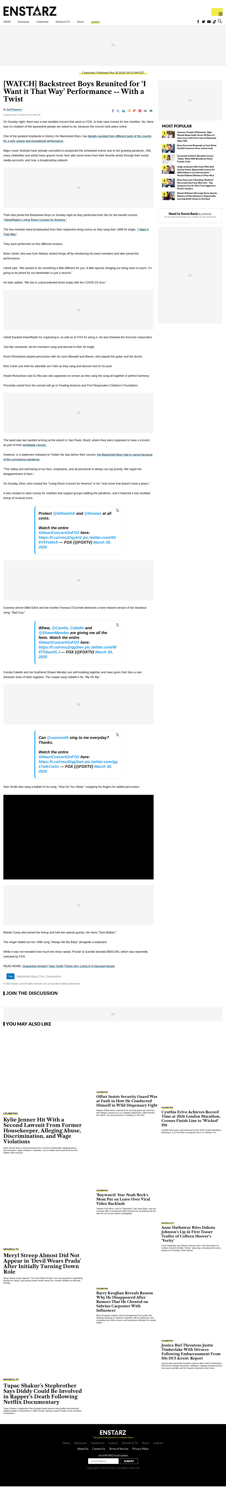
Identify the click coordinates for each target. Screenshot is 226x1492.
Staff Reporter (14, 115)
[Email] (145, 116)
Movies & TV (85, 24)
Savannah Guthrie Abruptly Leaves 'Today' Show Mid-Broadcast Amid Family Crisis (195, 164)
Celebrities (57, 24)
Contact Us (98, 1454)
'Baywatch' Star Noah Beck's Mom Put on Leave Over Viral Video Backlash (123, 1204)
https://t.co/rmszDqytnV (60, 543)
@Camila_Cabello (68, 633)
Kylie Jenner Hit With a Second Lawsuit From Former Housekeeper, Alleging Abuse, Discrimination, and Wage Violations (42, 1136)
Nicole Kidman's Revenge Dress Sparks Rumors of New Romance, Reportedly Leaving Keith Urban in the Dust (197, 201)
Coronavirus (53, 982)
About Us (82, 1454)
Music (109, 24)
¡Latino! (129, 24)
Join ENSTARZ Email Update (113, 1461)
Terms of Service (118, 1454)
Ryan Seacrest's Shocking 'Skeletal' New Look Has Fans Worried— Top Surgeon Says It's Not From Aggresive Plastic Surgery (196, 189)
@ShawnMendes (54, 638)
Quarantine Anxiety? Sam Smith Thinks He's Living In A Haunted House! (68, 971)
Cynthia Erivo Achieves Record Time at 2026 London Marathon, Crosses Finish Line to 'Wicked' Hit (190, 1124)
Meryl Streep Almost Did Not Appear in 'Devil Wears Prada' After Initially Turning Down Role (42, 1269)
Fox (41, 982)
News (66, 1448)
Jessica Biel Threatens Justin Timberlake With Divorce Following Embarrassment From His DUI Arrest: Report (191, 1357)
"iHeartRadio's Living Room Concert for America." (35, 225)
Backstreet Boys (27, 982)
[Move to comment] (151, 116)
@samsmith (58, 743)
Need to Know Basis (183, 219)
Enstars (29, 10)
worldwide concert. (35, 450)
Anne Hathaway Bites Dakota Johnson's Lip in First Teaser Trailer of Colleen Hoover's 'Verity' (188, 1239)
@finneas (92, 519)
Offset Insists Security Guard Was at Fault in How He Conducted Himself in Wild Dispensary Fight (126, 1106)
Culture (113, 1448)
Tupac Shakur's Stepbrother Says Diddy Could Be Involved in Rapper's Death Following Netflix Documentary (42, 1399)
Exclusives (31, 24)
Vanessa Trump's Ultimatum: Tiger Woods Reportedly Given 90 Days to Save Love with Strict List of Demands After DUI (196, 142)
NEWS (9, 24)
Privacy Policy (140, 1454)
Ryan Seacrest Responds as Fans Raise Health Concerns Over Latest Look (197, 152)
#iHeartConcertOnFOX (59, 538)
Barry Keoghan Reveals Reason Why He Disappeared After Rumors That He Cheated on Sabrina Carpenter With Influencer (124, 1307)
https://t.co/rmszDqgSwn (61, 653)
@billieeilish (64, 519)
